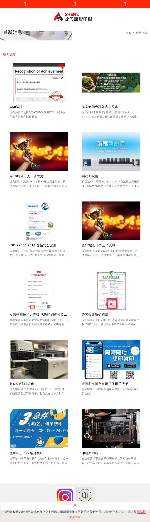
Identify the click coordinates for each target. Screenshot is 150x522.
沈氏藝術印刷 (75, 17)
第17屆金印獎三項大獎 (111, 230)
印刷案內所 (111, 438)
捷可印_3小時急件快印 (39, 438)
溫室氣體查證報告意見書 (111, 92)
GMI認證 (39, 92)
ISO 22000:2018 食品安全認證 (39, 230)
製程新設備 (111, 161)
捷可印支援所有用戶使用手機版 (111, 369)
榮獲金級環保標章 (111, 300)
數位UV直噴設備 (39, 369)
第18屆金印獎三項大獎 (39, 161)
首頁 (128, 33)
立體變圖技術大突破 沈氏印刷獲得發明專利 (39, 300)
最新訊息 (141, 33)
